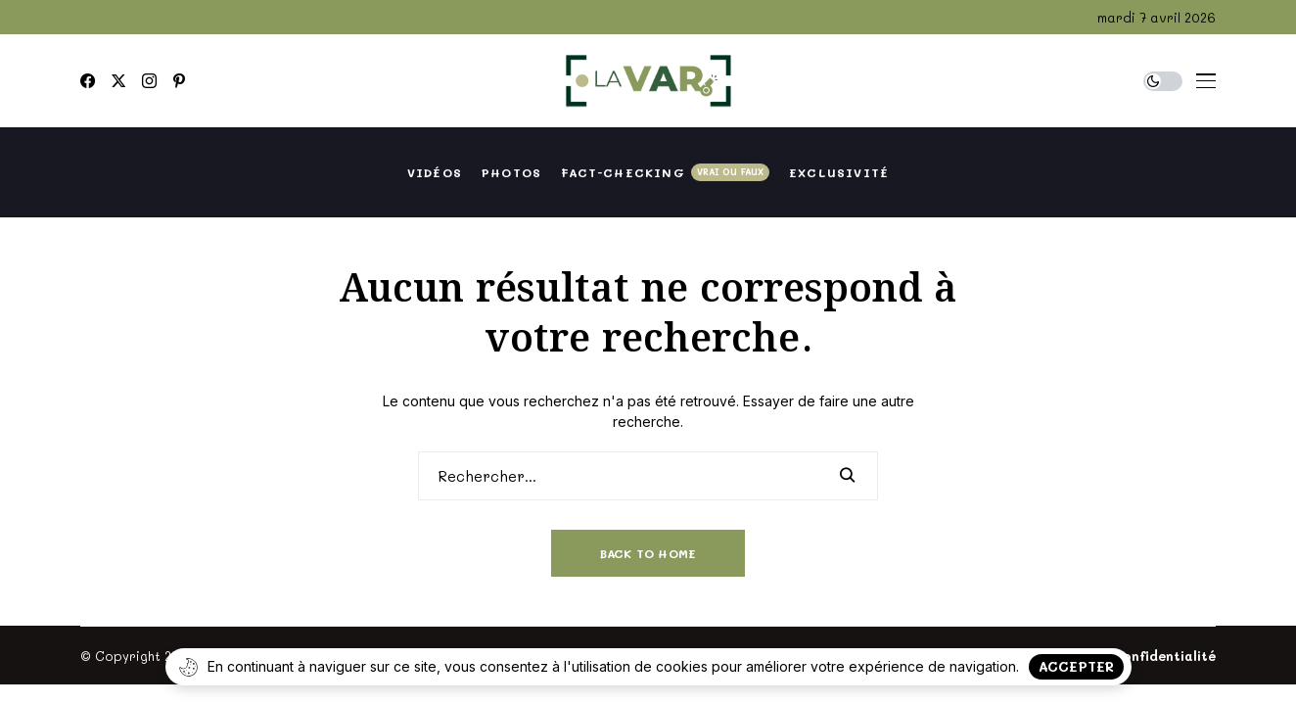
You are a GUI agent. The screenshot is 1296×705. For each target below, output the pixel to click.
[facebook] (87, 80)
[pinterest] (179, 80)
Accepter (1076, 666)
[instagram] (149, 80)
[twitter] (118, 80)
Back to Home (648, 553)
